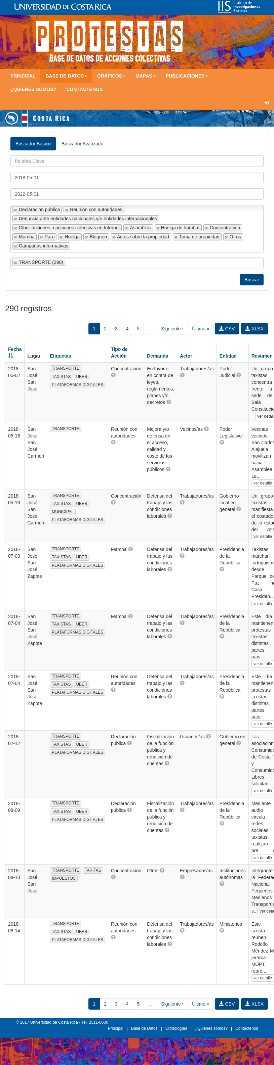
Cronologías (176, 1028)
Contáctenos (84, 89)
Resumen (262, 356)
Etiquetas (60, 356)
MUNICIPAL (62, 511)
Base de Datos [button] (66, 76)
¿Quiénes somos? (33, 89)
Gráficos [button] (111, 76)
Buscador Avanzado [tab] (82, 143)
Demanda (157, 356)
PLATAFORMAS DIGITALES (77, 384)
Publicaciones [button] (187, 76)
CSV (227, 328)
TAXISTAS (61, 376)
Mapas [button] (145, 76)
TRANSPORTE (65, 368)
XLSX (254, 328)
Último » (200, 328)
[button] (113, 375)
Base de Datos (144, 1028)
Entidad (228, 356)
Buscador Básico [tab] (33, 143)
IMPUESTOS (63, 878)
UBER (81, 376)
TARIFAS (93, 870)
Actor (186, 356)
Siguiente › (172, 328)
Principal (22, 76)
